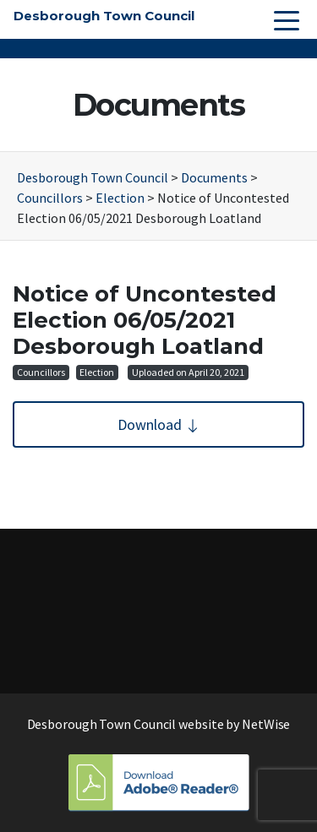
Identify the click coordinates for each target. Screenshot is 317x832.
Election (96, 372)
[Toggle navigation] (286, 19)
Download (159, 424)
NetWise (266, 723)
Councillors (41, 372)
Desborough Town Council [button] (104, 16)
